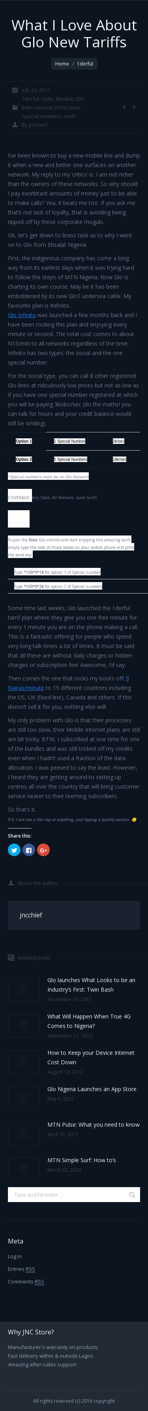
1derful (85, 63)
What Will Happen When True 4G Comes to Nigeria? (89, 1021)
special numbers (42, 116)
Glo (79, 98)
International (37, 107)
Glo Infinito (22, 315)
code (47, 98)
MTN (60, 107)
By (34, 124)
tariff (69, 116)
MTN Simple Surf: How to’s (81, 1160)
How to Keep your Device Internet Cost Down (91, 1057)
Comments (26, 1281)
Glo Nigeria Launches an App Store (92, 1089)
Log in (15, 1256)
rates (74, 107)
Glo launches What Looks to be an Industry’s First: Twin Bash (91, 984)
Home (62, 63)
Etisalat (64, 98)
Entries (21, 1269)
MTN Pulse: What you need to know (93, 1124)
